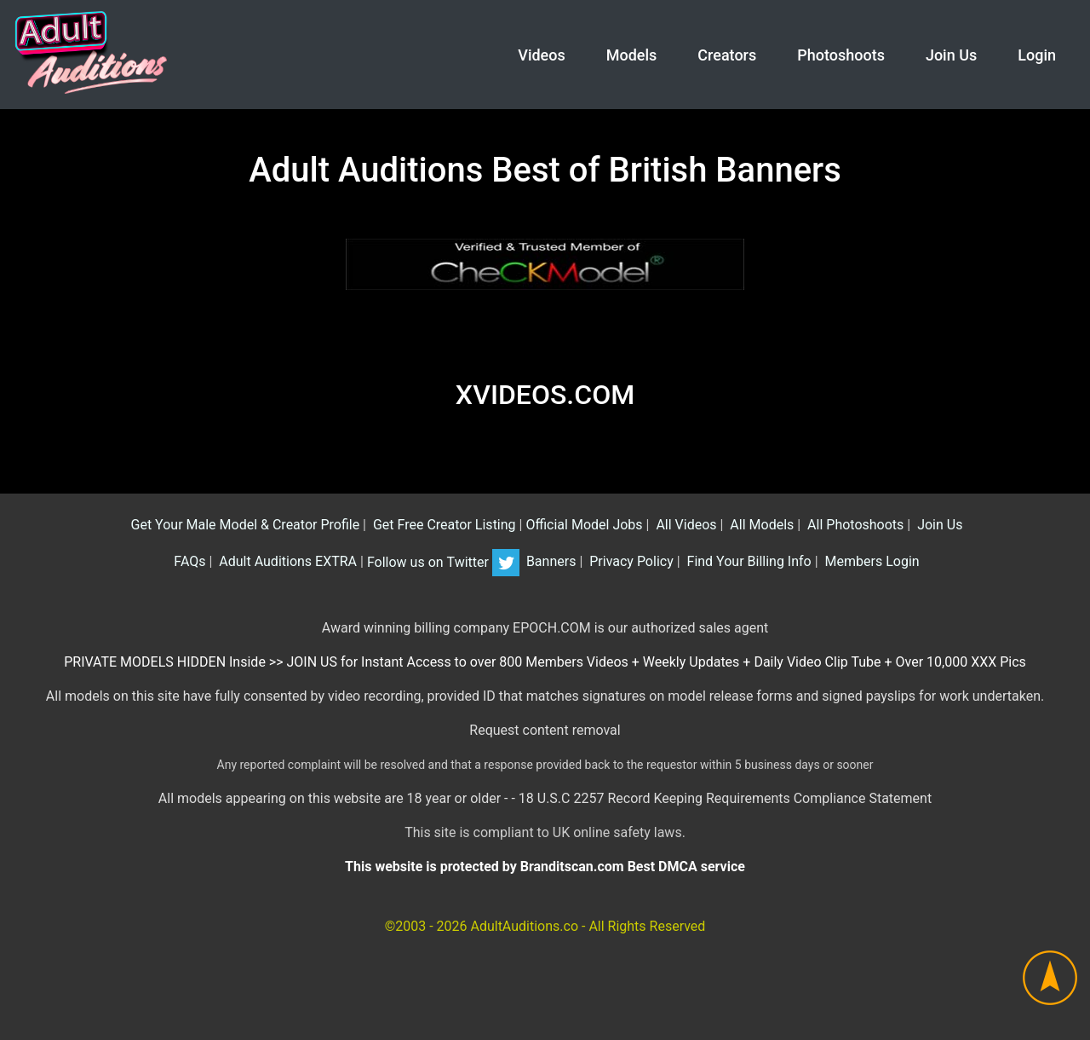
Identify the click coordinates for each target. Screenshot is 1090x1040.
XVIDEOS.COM (545, 394)
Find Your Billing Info (748, 562)
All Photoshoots (854, 525)
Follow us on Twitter (443, 562)
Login (1037, 55)
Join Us (951, 55)
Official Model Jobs (583, 525)
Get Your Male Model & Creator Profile (244, 525)
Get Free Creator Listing (443, 525)
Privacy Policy (629, 562)
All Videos (684, 525)
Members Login (871, 562)
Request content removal (544, 730)
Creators (726, 55)
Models (631, 55)
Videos (541, 55)
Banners (549, 562)
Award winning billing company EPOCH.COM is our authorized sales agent (545, 628)
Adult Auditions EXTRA (286, 562)
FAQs (187, 562)
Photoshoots (841, 55)
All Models (760, 525)
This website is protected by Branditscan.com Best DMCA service (545, 866)
